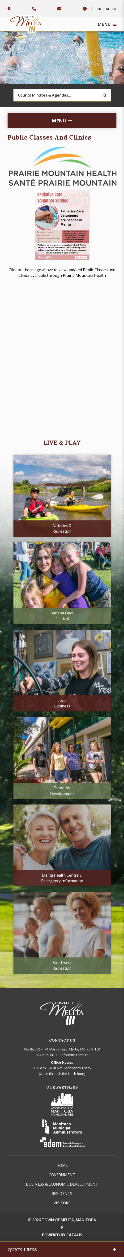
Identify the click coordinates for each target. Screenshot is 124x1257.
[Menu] (107, 24)
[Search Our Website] (62, 95)
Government (62, 1174)
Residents (62, 1193)
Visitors (62, 1203)
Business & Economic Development (62, 1184)
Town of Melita (26, 23)
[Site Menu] (62, 120)
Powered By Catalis (62, 1234)
